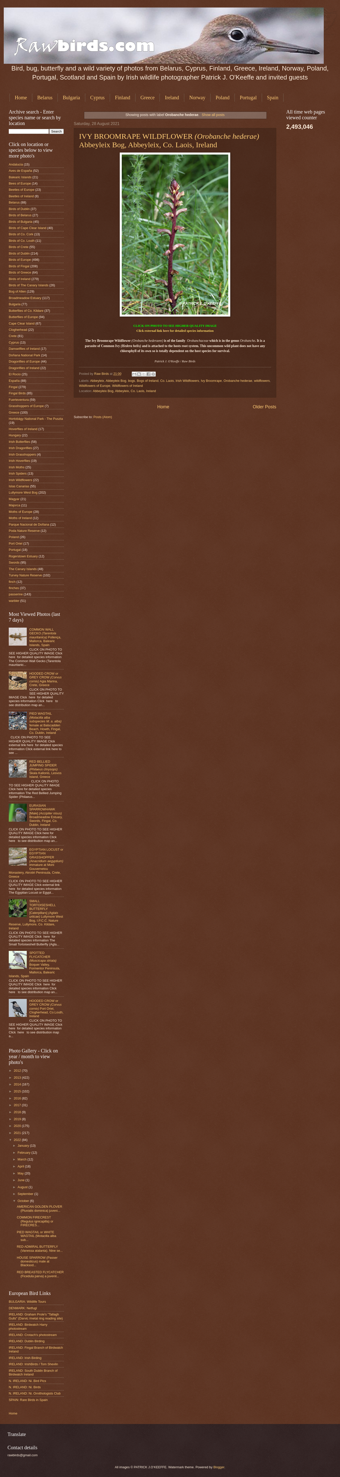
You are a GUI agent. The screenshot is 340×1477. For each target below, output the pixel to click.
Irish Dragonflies (20, 448)
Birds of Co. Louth (21, 241)
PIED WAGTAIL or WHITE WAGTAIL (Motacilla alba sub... (36, 1236)
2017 (18, 1105)
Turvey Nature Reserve (25, 575)
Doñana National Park (24, 355)
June (22, 1180)
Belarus (44, 97)
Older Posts (264, 406)
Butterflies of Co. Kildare (26, 311)
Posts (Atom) (103, 417)
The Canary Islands (23, 569)
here (166, 331)
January (24, 1145)
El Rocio (15, 374)
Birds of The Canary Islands (28, 285)
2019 (18, 1119)
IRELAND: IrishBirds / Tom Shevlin (33, 1364)
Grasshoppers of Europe (26, 406)
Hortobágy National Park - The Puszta (36, 419)
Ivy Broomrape (211, 381)
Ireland (172, 97)
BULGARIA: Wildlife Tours (27, 1301)
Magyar (14, 499)
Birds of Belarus (20, 215)
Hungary (15, 435)
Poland (223, 97)
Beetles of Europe (21, 190)
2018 (18, 1112)
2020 (18, 1126)
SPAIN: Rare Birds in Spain (28, 1400)
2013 (18, 1077)
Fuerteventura (19, 400)
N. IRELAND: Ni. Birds (25, 1387)
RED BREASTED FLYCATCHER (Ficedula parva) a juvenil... (40, 1274)
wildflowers (262, 381)
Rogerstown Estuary (23, 556)
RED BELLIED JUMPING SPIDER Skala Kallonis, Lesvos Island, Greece (45, 769)
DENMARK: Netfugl (23, 1308)
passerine (16, 594)
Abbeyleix (97, 381)
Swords (14, 562)
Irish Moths (16, 467)
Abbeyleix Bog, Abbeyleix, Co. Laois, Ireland (124, 391)
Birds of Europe (20, 260)
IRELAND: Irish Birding (25, 1358)
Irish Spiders (18, 473)
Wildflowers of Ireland (127, 386)
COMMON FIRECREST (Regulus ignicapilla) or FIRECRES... (35, 1221)
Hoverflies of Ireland (23, 429)
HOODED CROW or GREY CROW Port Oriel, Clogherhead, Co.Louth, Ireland (46, 1008)
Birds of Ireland (19, 279)
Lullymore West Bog (23, 492)
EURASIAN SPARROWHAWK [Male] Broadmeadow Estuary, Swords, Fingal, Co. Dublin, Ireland (45, 815)
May (21, 1173)
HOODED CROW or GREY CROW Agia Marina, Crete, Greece (45, 679)
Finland (122, 97)
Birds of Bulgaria (20, 222)
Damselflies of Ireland (24, 349)
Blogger (218, 1467)
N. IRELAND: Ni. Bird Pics (27, 1381)
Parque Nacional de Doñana (29, 524)
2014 (18, 1084)
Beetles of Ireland (21, 196)
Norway (197, 97)
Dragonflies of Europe (24, 361)
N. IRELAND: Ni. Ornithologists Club (35, 1393)
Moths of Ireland (20, 518)
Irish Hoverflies (19, 461)
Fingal (13, 387)
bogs (131, 381)
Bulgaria (71, 97)
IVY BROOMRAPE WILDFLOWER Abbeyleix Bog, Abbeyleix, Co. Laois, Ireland (169, 140)
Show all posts (213, 115)
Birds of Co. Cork (21, 234)
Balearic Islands (20, 177)
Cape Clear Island (21, 323)
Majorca (14, 505)
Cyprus (97, 97)
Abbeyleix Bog (116, 381)
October (24, 1201)
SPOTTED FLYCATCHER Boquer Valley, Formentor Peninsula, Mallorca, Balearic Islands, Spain (34, 964)
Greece (147, 97)
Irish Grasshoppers (22, 454)
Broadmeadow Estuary (25, 298)
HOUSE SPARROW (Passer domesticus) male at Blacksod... (37, 1261)
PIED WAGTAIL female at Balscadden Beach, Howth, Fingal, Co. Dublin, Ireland (45, 723)
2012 (18, 1070)
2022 (18, 1140)
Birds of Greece (20, 272)
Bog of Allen (17, 291)
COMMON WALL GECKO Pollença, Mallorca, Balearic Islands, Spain (45, 637)
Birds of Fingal (19, 266)
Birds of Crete (18, 247)
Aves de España (20, 171)
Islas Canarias (19, 486)
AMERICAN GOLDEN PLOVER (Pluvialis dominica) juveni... (39, 1208)
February (24, 1152)
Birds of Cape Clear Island (27, 228)
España (14, 381)
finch (12, 582)
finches (14, 588)
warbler (14, 601)
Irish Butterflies (19, 442)
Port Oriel (15, 543)
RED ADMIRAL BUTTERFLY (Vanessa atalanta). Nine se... (40, 1248)
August (23, 1187)
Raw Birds (102, 374)
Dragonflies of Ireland (24, 368)
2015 (18, 1091)
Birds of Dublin (19, 209)
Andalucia (16, 164)
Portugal (248, 97)
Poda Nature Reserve (24, 531)
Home (21, 97)
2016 (18, 1098)
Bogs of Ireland (147, 381)
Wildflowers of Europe (94, 386)
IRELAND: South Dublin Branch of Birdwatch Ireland (33, 1372)
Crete (12, 336)
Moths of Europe (20, 512)
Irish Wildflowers (187, 381)
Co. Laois (167, 381)
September (26, 1194)
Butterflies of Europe (23, 317)
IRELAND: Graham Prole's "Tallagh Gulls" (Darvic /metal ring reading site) (36, 1316)
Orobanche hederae (238, 381)
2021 (18, 1133)
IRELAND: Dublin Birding (26, 1341)
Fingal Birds (17, 393)
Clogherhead (18, 330)
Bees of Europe (20, 183)
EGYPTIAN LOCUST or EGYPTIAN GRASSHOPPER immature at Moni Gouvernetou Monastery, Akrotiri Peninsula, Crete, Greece (36, 863)
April (21, 1166)
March (22, 1159)
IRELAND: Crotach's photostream (33, 1335)
